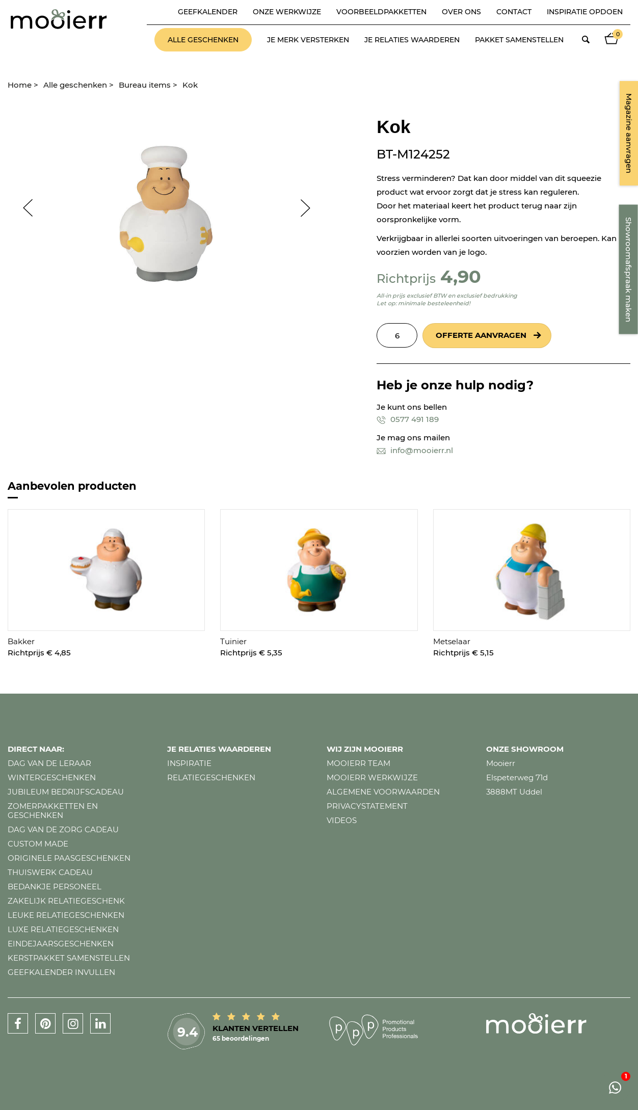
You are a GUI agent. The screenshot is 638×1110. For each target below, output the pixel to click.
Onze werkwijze (287, 11)
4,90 (460, 276)
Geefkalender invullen (61, 972)
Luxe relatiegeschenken (63, 929)
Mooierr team (358, 763)
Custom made (38, 844)
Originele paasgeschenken (69, 858)
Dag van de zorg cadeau (63, 829)
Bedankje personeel (54, 886)
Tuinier (233, 641)
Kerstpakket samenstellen (69, 958)
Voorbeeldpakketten (381, 11)
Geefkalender (207, 11)
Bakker (21, 641)
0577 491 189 (408, 419)
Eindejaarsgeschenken (61, 943)
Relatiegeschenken (211, 777)
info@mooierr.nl (415, 450)
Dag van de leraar (49, 763)
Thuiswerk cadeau (50, 872)
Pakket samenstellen (519, 39)
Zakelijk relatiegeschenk (66, 901)
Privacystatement (367, 806)
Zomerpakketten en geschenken (53, 810)
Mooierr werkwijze (372, 777)
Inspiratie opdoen (585, 11)
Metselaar (451, 641)
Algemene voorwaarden (383, 792)
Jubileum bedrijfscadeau (66, 792)
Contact (513, 11)
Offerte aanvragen (481, 335)
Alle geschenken (203, 39)
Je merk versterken (308, 39)
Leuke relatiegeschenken (66, 915)
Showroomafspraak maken (628, 269)
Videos (342, 820)
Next (310, 208)
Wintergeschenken (52, 777)
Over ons (461, 11)
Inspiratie (189, 763)
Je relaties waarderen (412, 39)
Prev (23, 208)
